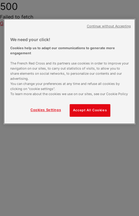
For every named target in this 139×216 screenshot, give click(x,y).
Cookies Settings (45, 110)
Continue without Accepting (109, 26)
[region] (70, 71)
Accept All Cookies (90, 110)
